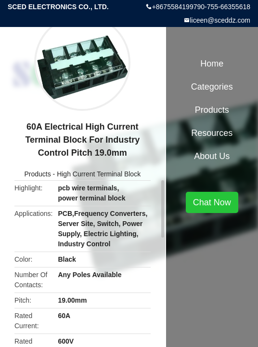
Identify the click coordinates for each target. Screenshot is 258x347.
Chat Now (212, 202)
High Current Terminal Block (99, 174)
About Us (212, 156)
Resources (211, 133)
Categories (212, 87)
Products (37, 174)
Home (211, 63)
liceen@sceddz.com (220, 20)
